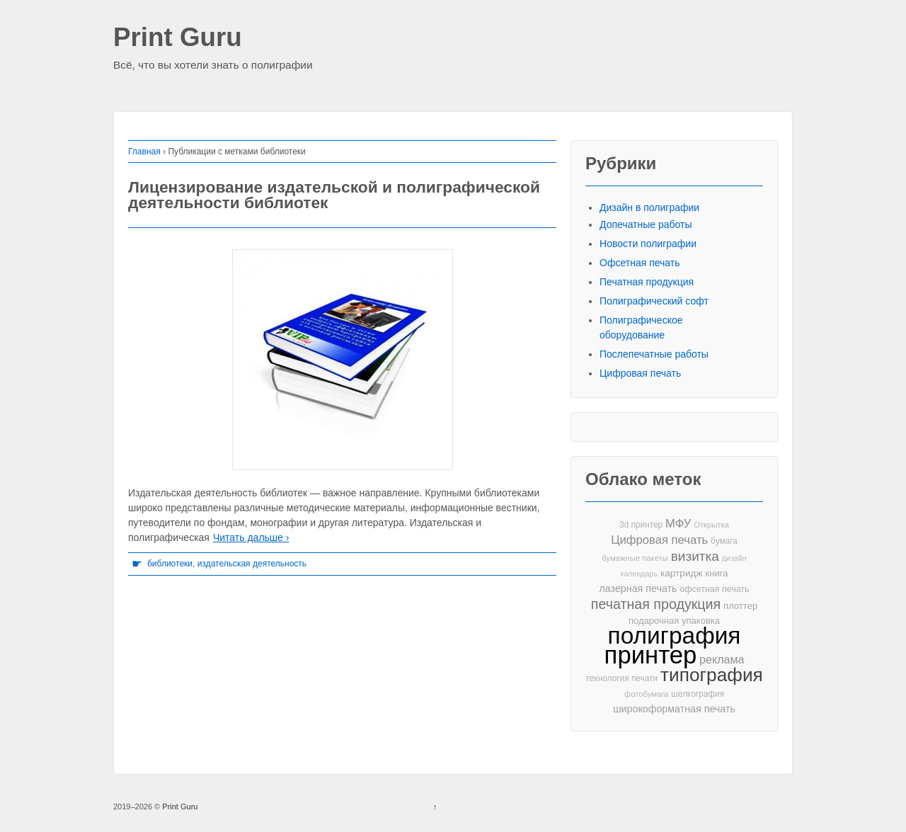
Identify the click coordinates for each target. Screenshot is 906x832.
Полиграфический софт (654, 301)
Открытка (711, 524)
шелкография (697, 694)
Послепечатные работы (654, 354)
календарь (639, 573)
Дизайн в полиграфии (649, 207)
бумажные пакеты (634, 558)
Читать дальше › (251, 537)
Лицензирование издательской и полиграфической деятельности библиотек (334, 195)
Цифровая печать (640, 373)
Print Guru (177, 38)
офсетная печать (714, 589)
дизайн (734, 558)
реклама (721, 659)
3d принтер (641, 525)
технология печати (621, 678)
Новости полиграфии (648, 243)
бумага (724, 541)
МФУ (678, 523)
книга (717, 573)
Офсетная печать (640, 262)
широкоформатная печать (674, 708)
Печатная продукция (647, 281)
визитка (695, 556)
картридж (681, 573)
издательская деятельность (251, 564)
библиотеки (170, 564)
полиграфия (674, 635)
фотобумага (646, 694)
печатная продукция (656, 604)
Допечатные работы (646, 224)
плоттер (740, 605)
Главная (144, 151)
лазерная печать (638, 588)
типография (711, 675)
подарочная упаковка (674, 620)
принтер (650, 655)
